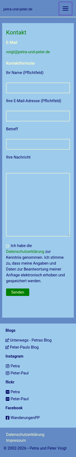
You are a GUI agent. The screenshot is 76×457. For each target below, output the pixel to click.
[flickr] (40, 392)
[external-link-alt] (40, 340)
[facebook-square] (40, 418)
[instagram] (40, 366)
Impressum (16, 440)
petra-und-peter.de (17, 9)
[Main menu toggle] (65, 8)
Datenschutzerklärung (25, 251)
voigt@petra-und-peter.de (28, 52)
